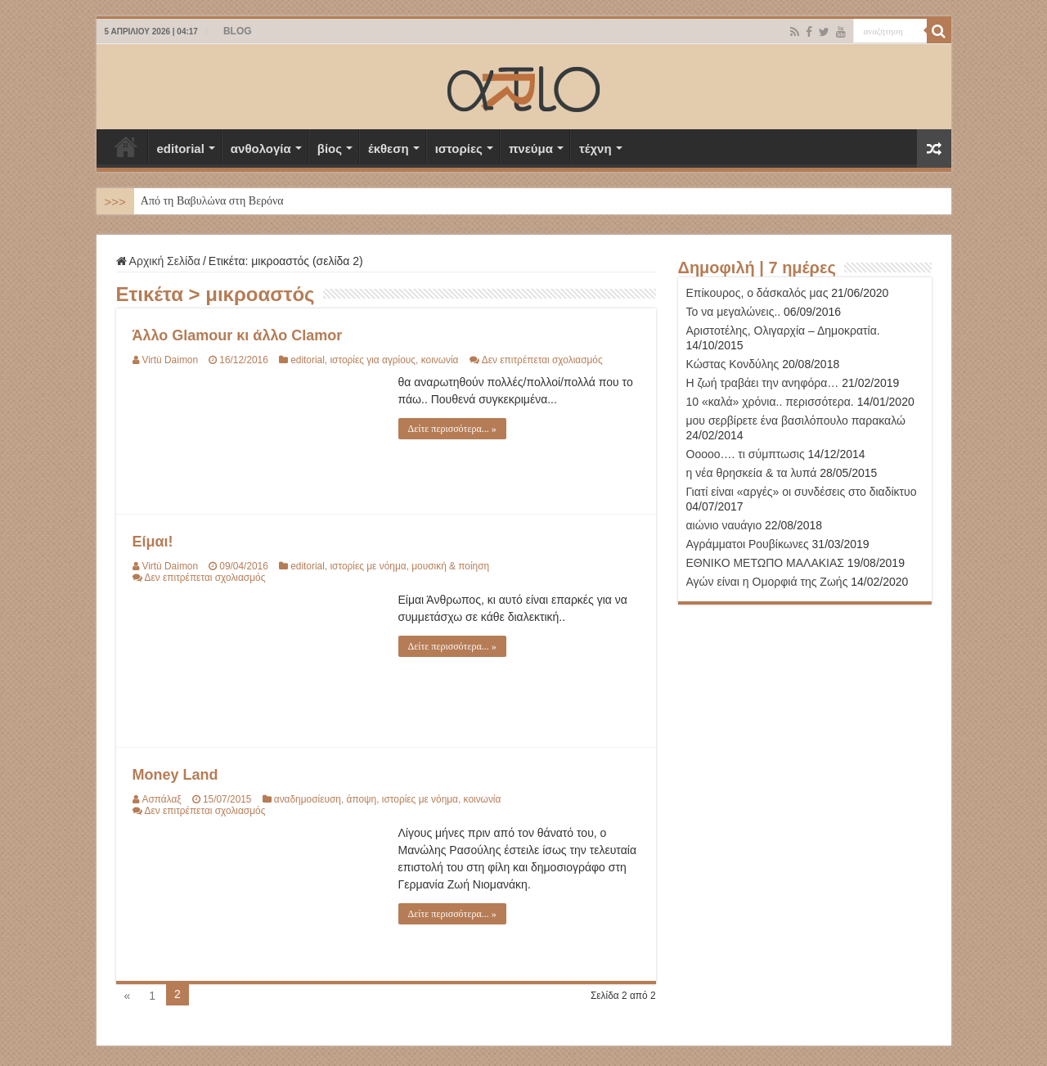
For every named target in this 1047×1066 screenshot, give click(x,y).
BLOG (237, 31)
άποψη (362, 799)
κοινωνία (440, 360)
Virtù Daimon (170, 360)
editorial (180, 148)
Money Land (175, 775)
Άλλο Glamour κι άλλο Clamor (238, 335)
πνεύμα (531, 148)
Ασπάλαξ (162, 799)
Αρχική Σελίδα (126, 146)
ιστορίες (459, 148)
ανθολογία (261, 148)
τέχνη (595, 148)
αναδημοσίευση (307, 799)
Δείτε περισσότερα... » (452, 428)
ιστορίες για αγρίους (373, 360)
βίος (329, 148)
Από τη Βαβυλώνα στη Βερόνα (212, 201)
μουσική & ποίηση (450, 566)
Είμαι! (153, 541)
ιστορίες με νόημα (368, 566)
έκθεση (388, 148)
